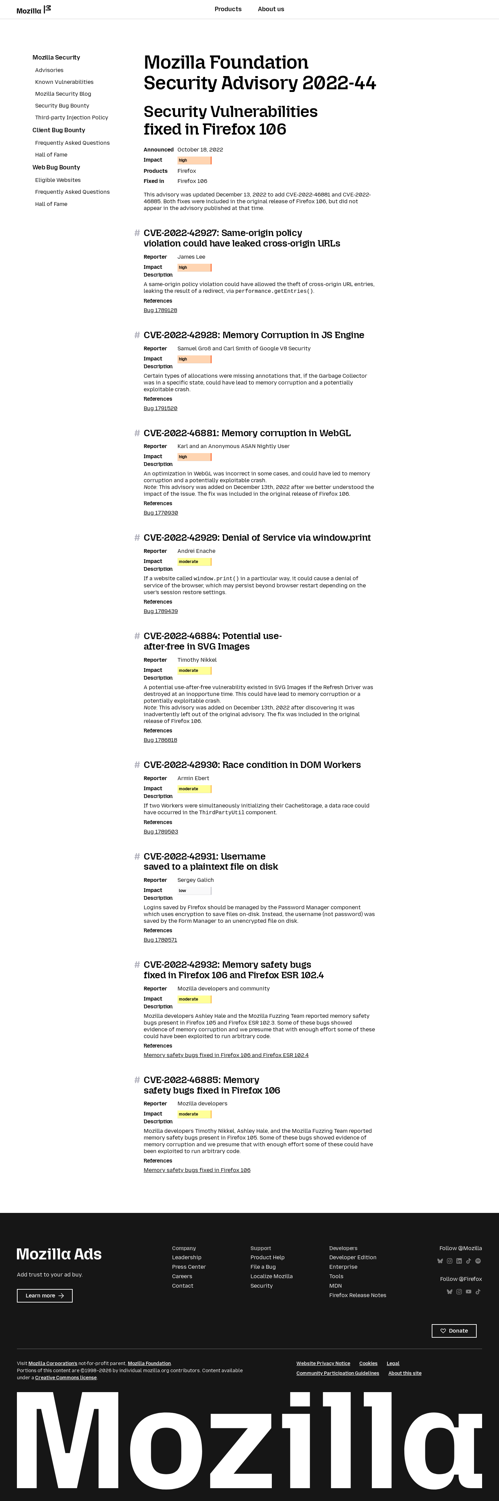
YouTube (469, 1292)
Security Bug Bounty (62, 105)
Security (262, 1286)
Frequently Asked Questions (72, 143)
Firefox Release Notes (357, 1295)
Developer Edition (353, 1257)
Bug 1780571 (160, 940)
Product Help (268, 1257)
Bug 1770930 (161, 513)
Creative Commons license (66, 1378)
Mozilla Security (56, 57)
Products (228, 9)
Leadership (186, 1257)
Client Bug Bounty (58, 130)
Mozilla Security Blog (63, 94)
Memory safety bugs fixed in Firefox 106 (197, 1170)
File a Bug (263, 1267)
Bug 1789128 (160, 310)
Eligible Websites (58, 180)
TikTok (469, 1261)
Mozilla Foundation (149, 1363)
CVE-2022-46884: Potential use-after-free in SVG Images (213, 641)
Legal (393, 1363)
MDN (335, 1286)
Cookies (368, 1363)
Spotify (478, 1261)
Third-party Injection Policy (71, 117)
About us (271, 9)
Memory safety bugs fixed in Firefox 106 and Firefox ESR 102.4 (226, 1055)
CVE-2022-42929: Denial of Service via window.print (257, 537)
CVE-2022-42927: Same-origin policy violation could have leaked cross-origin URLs (242, 238)
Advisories (49, 70)
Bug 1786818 (160, 740)
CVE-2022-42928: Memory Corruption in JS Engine (254, 335)
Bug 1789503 (161, 831)
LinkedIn (459, 1261)
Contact (182, 1286)
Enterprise (343, 1267)
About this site (405, 1373)
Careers (182, 1276)
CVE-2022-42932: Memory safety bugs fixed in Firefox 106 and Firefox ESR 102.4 (234, 970)
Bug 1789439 (161, 611)
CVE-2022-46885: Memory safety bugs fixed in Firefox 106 (212, 1085)
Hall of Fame (51, 154)
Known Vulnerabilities (64, 82)
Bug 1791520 (160, 408)
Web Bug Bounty (56, 167)
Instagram (450, 1261)
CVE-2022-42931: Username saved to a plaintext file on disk (211, 861)
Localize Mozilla (272, 1276)
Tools (336, 1276)
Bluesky (440, 1261)
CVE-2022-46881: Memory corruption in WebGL (247, 433)
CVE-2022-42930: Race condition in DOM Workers (252, 764)
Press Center (189, 1267)
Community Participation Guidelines (337, 1373)
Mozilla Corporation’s (52, 1363)
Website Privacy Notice (323, 1363)
